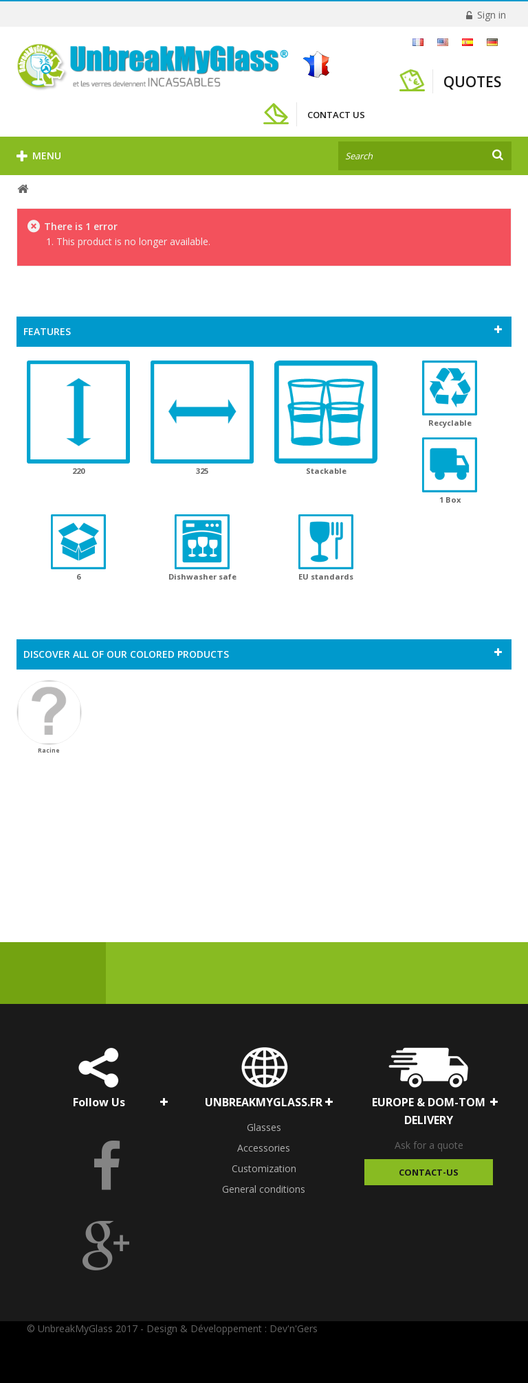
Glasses (264, 1127)
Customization (264, 1168)
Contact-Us (429, 1172)
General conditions (263, 1189)
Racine (49, 717)
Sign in (490, 14)
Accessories (263, 1147)
